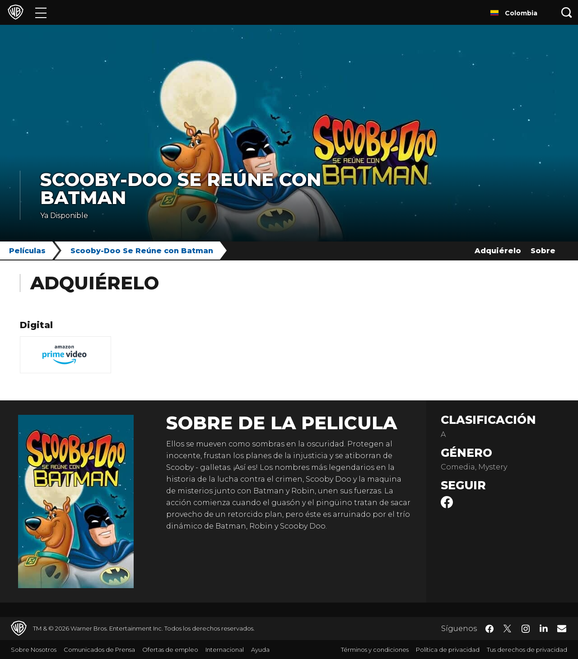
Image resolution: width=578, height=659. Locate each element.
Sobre (543, 250)
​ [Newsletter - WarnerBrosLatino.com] (561, 628)
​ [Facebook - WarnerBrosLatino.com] (489, 629)
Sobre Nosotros (33, 649)
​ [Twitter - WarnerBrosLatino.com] (507, 629)
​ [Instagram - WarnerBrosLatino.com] (525, 629)
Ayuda (260, 649)
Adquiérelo (498, 250)
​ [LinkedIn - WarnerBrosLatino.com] (543, 627)
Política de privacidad (448, 649)
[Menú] (41, 12)
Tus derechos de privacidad (527, 649)
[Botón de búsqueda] (566, 12)
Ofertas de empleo (170, 649)
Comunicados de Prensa (99, 649)
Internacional (224, 649)
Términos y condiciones (375, 649)
